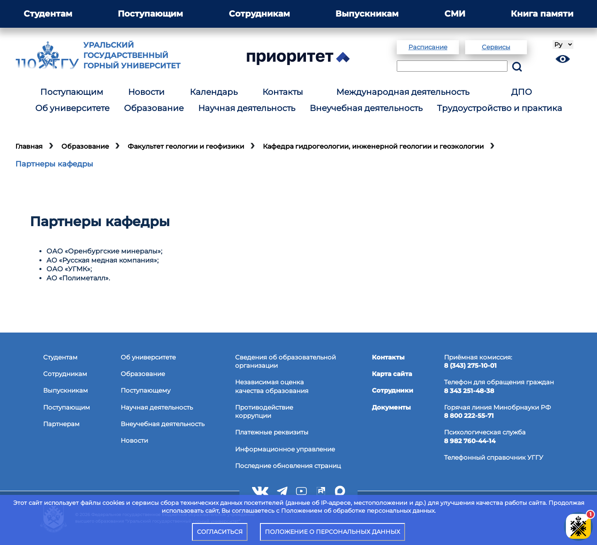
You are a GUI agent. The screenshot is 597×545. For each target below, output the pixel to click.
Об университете (72, 108)
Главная (29, 146)
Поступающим (150, 14)
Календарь (214, 92)
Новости (146, 92)
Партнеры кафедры (54, 164)
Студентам (48, 14)
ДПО (521, 92)
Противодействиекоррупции (264, 411)
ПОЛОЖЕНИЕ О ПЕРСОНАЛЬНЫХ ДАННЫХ (332, 531)
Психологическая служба (485, 432)
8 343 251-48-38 (469, 391)
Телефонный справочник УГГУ (493, 457)
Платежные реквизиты (271, 432)
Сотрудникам (259, 14)
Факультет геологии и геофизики (186, 146)
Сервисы (496, 47)
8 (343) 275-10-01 (470, 365)
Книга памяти (542, 14)
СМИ (454, 14)
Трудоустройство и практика (499, 108)
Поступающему (145, 390)
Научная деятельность (246, 108)
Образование (154, 108)
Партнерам (61, 424)
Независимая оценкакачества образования (271, 386)
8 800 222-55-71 (469, 416)
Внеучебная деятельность (366, 108)
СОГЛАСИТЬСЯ (220, 531)
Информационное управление (285, 449)
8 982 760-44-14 (469, 441)
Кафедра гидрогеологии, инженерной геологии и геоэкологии (373, 146)
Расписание (427, 47)
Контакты (282, 92)
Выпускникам (366, 14)
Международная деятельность (402, 92)
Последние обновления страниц (288, 466)
